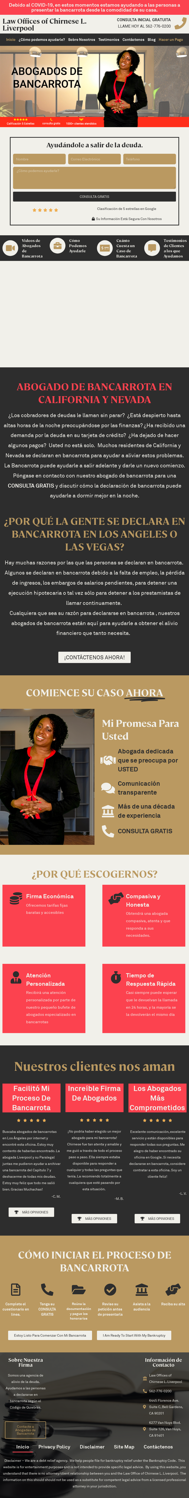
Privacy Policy (54, 1447)
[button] (127, 219)
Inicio (11, 39)
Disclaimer (92, 1447)
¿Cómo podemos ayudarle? (42, 39)
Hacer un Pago (171, 39)
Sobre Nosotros (81, 39)
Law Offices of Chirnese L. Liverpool (44, 24)
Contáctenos (133, 39)
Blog (152, 39)
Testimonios (108, 39)
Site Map (124, 1447)
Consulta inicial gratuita (144, 19)
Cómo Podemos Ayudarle (78, 245)
